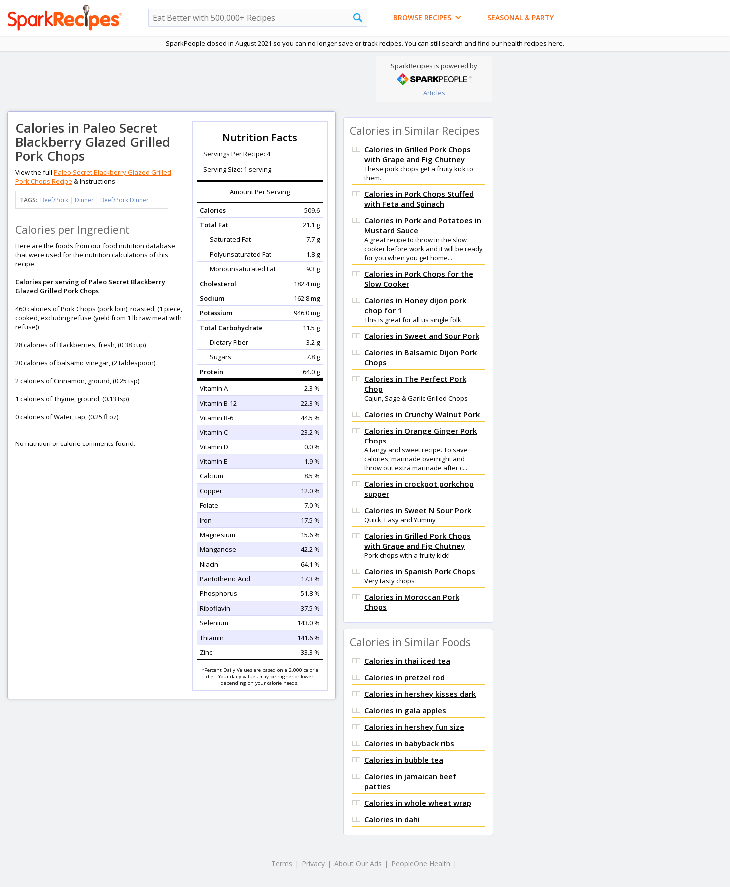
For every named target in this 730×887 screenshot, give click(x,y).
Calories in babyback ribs (409, 743)
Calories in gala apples (405, 710)
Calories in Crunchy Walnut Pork (422, 414)
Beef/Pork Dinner (124, 200)
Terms (282, 863)
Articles (435, 92)
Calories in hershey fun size (414, 727)
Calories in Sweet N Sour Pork (418, 510)
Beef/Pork (54, 200)
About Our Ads (358, 863)
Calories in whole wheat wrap (418, 803)
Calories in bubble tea (404, 760)
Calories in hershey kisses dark (420, 694)
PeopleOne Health (421, 863)
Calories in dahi (392, 819)
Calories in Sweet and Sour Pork (422, 336)
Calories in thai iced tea (407, 661)
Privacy (313, 863)
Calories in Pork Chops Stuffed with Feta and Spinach (419, 199)
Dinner (84, 200)
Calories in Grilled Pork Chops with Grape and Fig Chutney (417, 154)
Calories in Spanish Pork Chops (420, 571)
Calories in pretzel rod (404, 677)
